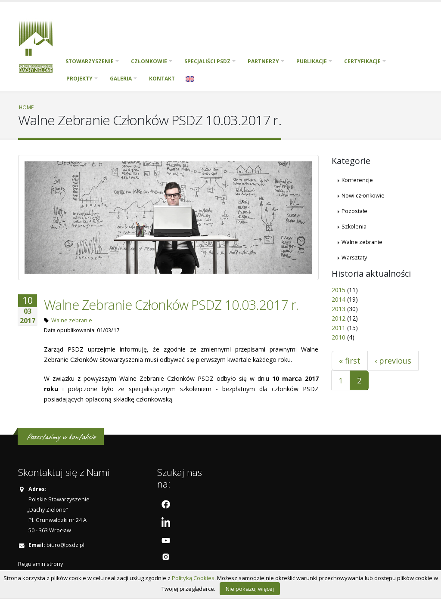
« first (349, 360)
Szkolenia (354, 226)
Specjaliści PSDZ (207, 61)
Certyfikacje (362, 61)
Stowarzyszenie (89, 61)
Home (26, 107)
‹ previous (393, 360)
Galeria (121, 78)
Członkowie (149, 61)
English (190, 78)
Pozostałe (354, 211)
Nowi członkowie (363, 195)
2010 (338, 337)
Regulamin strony (40, 564)
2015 (338, 290)
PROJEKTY (79, 78)
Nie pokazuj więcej (250, 589)
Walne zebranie (71, 320)
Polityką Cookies (193, 578)
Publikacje (311, 61)
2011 (338, 328)
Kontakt (162, 78)
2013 (338, 309)
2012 (338, 318)
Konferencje (357, 180)
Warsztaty (354, 257)
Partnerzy (263, 61)
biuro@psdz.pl (65, 545)
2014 (338, 299)
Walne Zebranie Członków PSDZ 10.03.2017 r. (171, 305)
